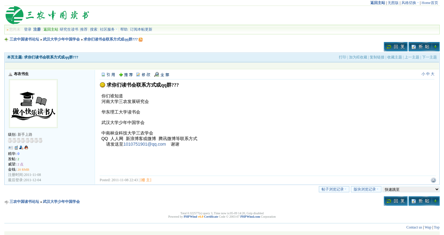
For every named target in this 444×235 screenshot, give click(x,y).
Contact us (414, 227)
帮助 (124, 29)
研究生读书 (69, 29)
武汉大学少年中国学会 (61, 39)
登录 (27, 29)
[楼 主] (145, 180)
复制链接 (377, 57)
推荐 (84, 29)
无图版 (393, 3)
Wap (428, 227)
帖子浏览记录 (334, 189)
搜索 (93, 29)
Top (437, 227)
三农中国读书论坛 (24, 39)
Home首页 (429, 3)
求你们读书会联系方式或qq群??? (111, 39)
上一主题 (412, 57)
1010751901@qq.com (144, 144)
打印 (342, 57)
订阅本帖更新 (141, 29)
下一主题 (429, 57)
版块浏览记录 (366, 189)
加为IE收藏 (358, 57)
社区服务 (108, 29)
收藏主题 (394, 57)
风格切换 (410, 3)
